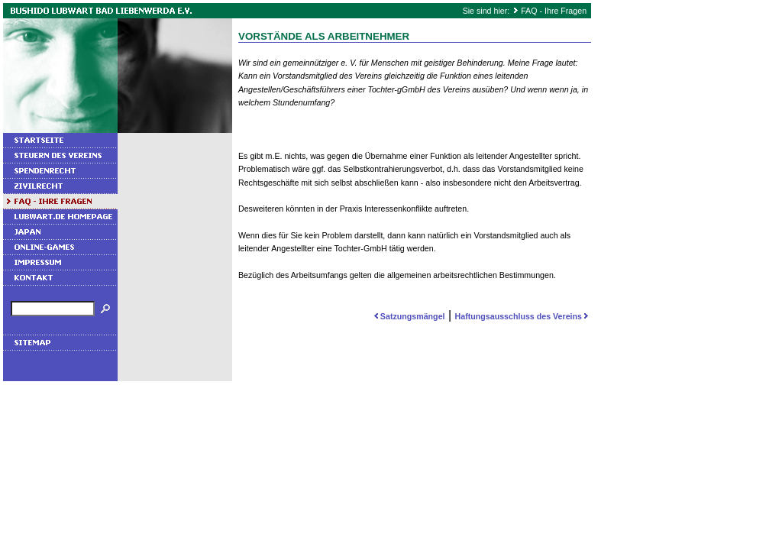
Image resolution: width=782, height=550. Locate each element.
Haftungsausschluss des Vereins (523, 316)
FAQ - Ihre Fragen (553, 10)
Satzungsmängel (408, 316)
